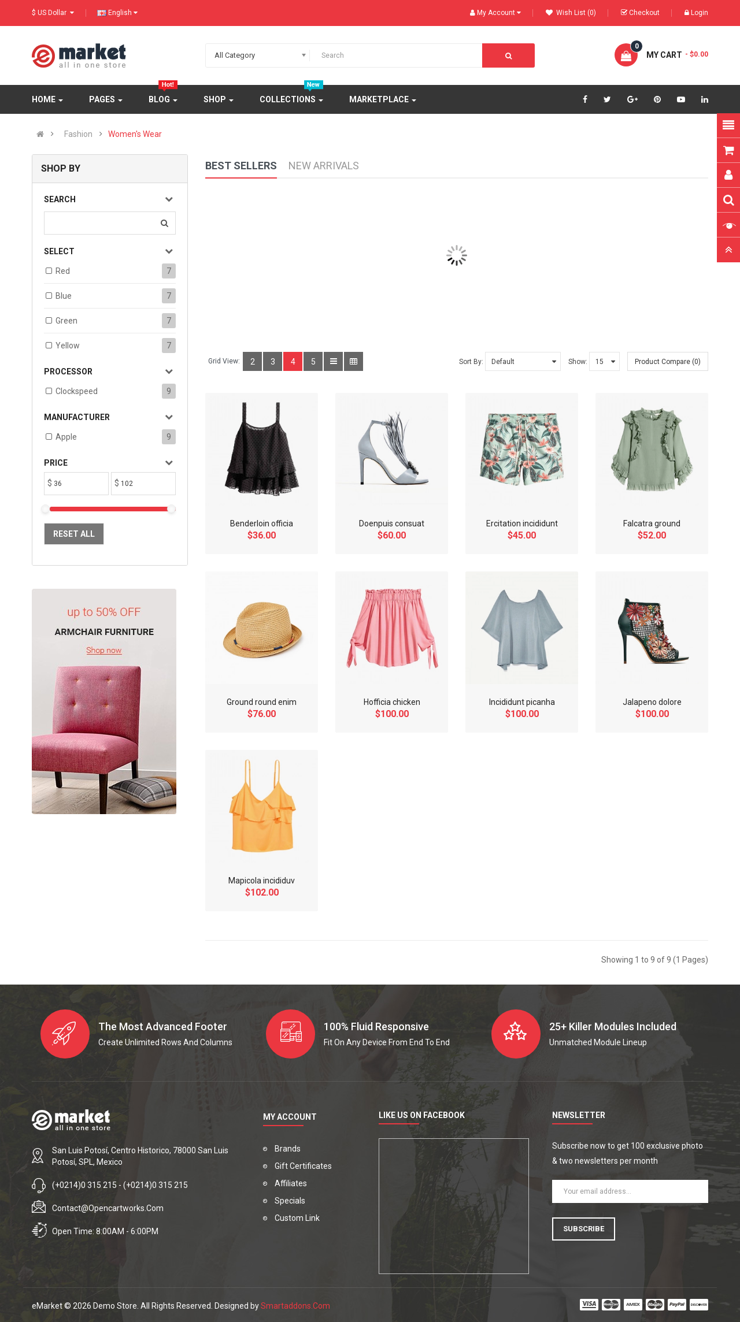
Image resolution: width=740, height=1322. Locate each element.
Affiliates (291, 1183)
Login (696, 13)
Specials (290, 1200)
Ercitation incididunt (522, 523)
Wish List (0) (571, 13)
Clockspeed (77, 391)
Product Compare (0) (668, 362)
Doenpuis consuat (391, 523)
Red (63, 271)
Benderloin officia (261, 523)
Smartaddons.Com (295, 1305)
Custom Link (297, 1218)
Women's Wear (135, 134)
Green (66, 320)
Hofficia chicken (392, 702)
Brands (288, 1148)
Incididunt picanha (522, 702)
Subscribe (583, 1228)
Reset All (74, 534)
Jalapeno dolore (652, 702)
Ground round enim (262, 702)
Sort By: (471, 362)
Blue (64, 295)
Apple (66, 436)
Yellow (68, 345)
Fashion (78, 134)
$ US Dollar (53, 13)
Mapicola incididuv (261, 880)
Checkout (640, 13)
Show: (577, 362)
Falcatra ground (651, 523)
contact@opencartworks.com (108, 1208)
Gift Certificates (303, 1166)
